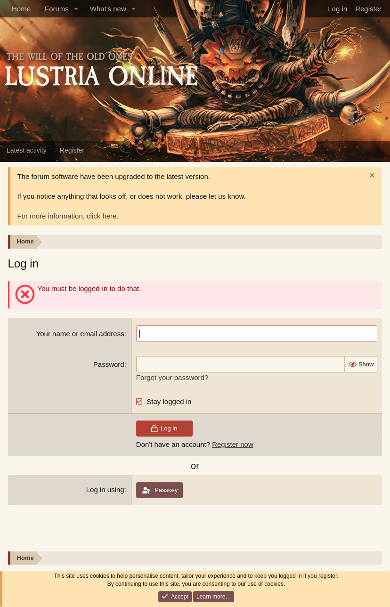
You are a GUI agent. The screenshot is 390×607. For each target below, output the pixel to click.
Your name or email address (80, 334)
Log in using (105, 490)
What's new (108, 9)
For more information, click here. (68, 216)
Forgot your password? (172, 377)
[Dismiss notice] (371, 176)
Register (72, 150)
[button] (76, 8)
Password (108, 364)
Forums (57, 9)
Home (21, 9)
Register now (232, 444)
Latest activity (27, 150)
